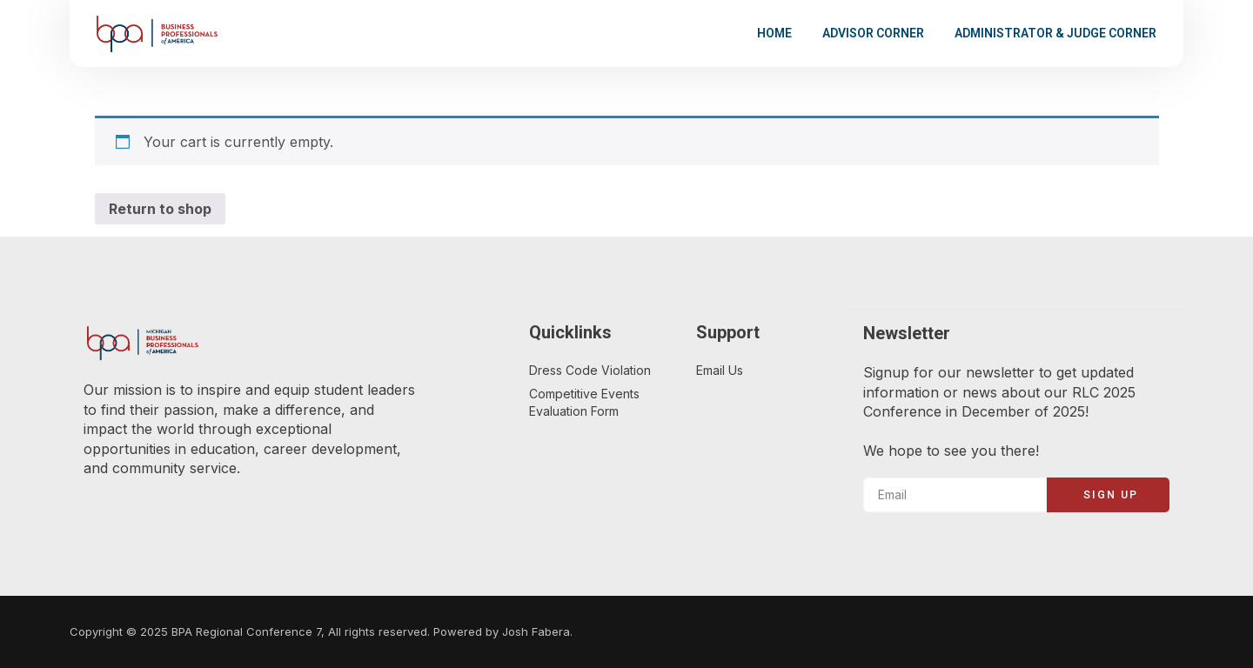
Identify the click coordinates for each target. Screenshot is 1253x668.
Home (774, 33)
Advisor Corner (873, 33)
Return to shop (160, 208)
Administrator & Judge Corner (1055, 33)
